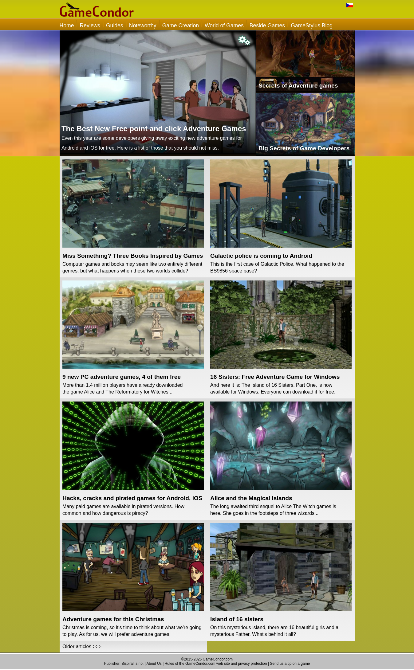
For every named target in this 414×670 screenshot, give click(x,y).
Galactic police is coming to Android (261, 256)
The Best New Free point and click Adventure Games (153, 128)
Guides (114, 25)
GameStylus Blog (312, 25)
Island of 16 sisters (236, 619)
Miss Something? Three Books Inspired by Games (132, 256)
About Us (153, 663)
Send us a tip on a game (290, 663)
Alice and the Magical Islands (251, 498)
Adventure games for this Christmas (113, 619)
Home (67, 25)
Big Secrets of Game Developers (303, 148)
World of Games (224, 25)
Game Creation (180, 25)
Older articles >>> (81, 646)
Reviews (90, 25)
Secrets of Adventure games (298, 85)
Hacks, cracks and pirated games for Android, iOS (132, 498)
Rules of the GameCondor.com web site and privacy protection (216, 663)
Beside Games (267, 25)
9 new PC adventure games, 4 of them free (121, 377)
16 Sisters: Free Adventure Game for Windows (275, 377)
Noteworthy (142, 25)
